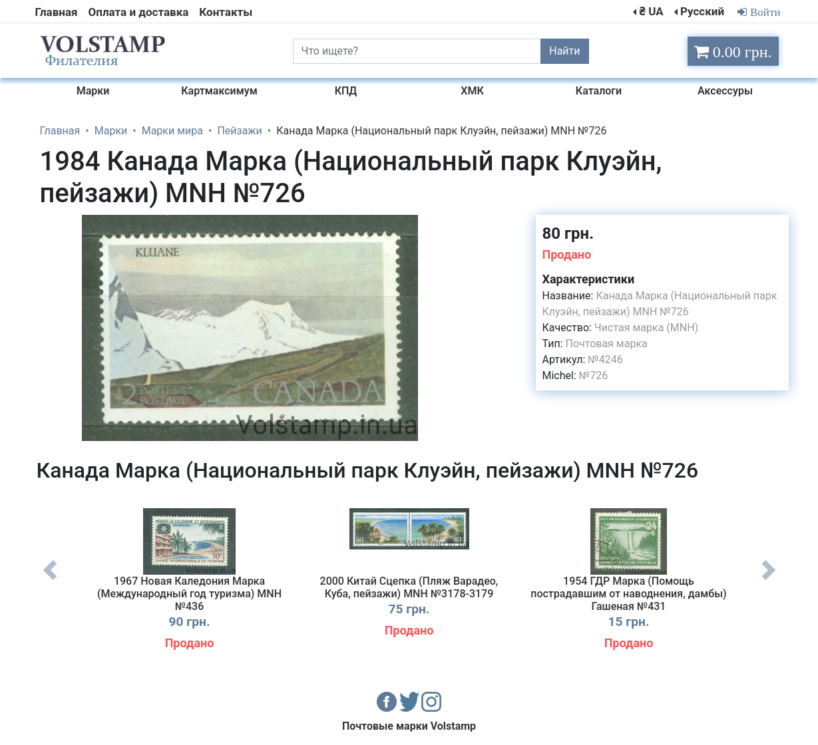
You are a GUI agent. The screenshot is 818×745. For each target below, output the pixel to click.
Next (769, 580)
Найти (564, 51)
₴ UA (651, 11)
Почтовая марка (607, 343)
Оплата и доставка (139, 12)
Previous (50, 580)
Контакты (225, 12)
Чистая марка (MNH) (646, 327)
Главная (56, 12)
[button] (448, 226)
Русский (702, 11)
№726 (593, 375)
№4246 (605, 359)
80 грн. (568, 233)
